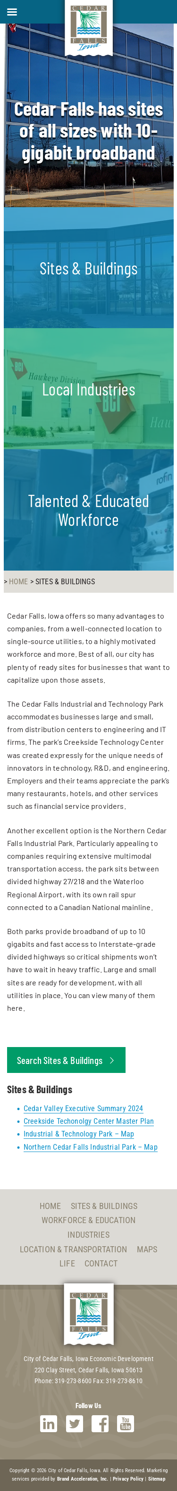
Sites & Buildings (104, 1206)
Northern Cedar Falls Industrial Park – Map (91, 1147)
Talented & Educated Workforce (88, 509)
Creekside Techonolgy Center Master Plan (89, 1121)
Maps (147, 1249)
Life (67, 1263)
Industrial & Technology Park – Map (79, 1133)
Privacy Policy (128, 1479)
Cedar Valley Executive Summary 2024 (83, 1108)
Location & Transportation (73, 1249)
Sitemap (156, 1479)
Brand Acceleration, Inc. (83, 1479)
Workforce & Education (88, 1220)
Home (50, 1206)
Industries (88, 1235)
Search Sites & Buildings (66, 1060)
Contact (101, 1263)
